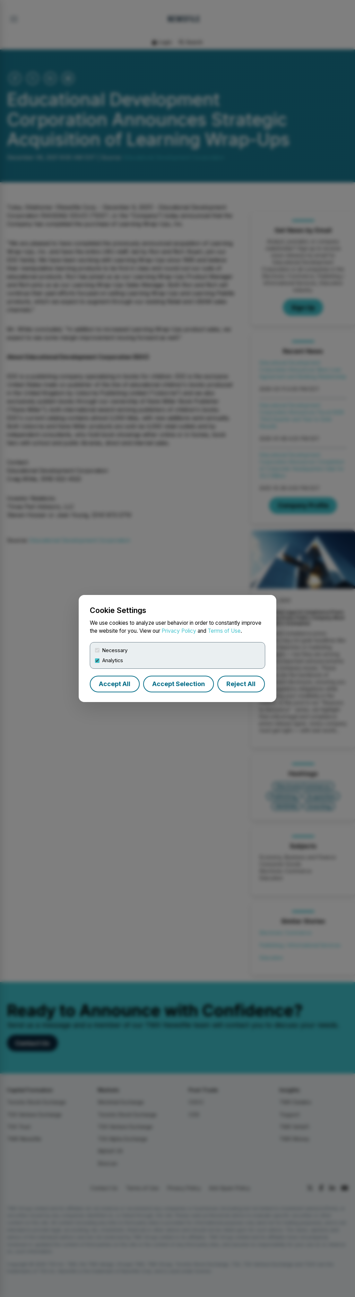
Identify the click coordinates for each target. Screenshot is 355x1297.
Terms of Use (224, 631)
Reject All (241, 683)
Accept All (114, 683)
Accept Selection (178, 683)
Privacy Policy (179, 631)
